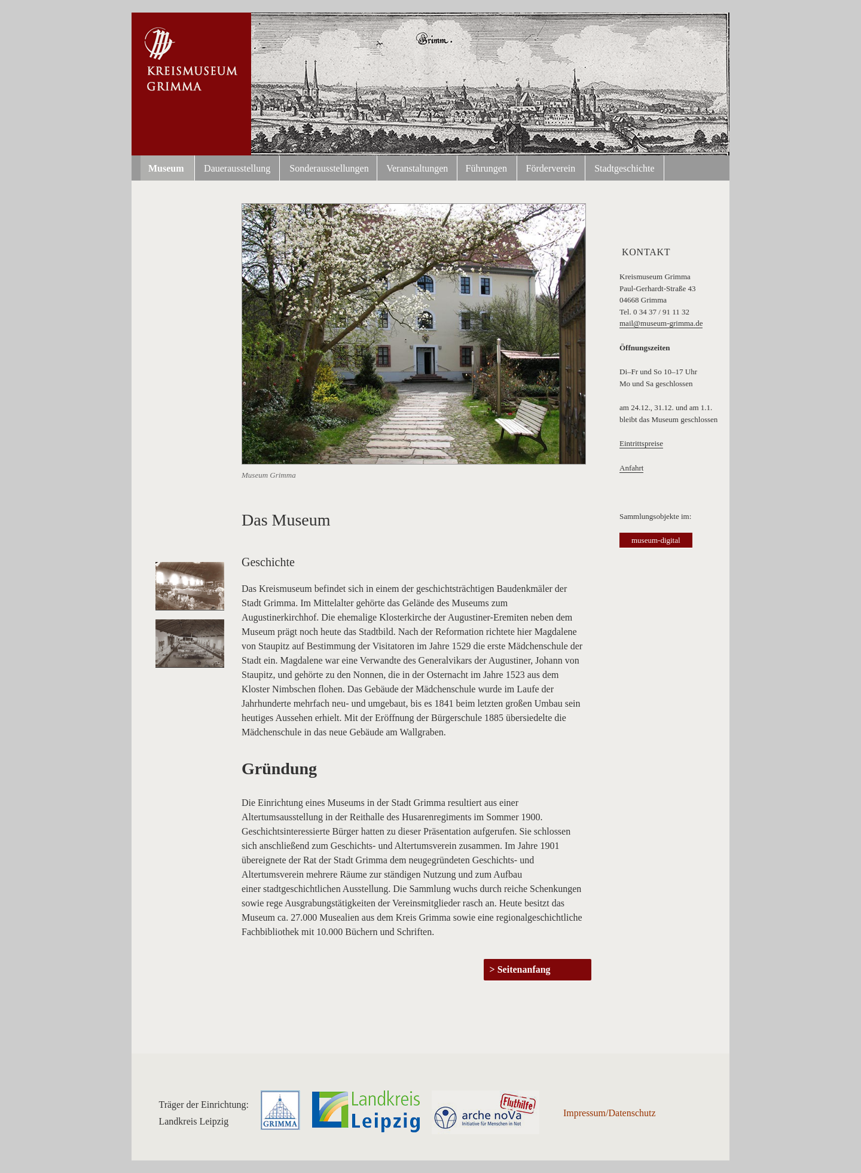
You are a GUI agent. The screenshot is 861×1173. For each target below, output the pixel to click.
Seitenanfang (524, 969)
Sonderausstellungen (328, 168)
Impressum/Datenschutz (609, 1113)
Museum (166, 168)
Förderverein (551, 168)
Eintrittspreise (641, 443)
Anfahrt (631, 467)
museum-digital (655, 540)
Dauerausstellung (237, 168)
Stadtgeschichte (624, 168)
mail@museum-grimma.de (661, 323)
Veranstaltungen (417, 168)
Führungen (486, 168)
